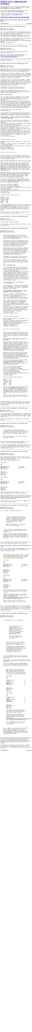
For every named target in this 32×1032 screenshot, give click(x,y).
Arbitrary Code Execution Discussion (15, 20)
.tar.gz (2, 17)
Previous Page (4, 26)
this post (10, 137)
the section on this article (15, 208)
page (4, 100)
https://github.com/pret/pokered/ (10, 46)
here (26, 80)
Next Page (29, 26)
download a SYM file (8, 242)
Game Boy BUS (4, 197)
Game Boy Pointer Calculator (15, 211)
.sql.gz (7, 17)
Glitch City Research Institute (16, 12)
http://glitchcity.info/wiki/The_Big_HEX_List (13, 587)
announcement (4, 8)
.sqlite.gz (15, 17)
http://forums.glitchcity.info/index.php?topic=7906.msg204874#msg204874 (12, 64)
